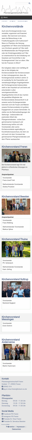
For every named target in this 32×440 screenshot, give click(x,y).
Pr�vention (10, 427)
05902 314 (8, 387)
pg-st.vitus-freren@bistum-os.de (15, 389)
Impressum (21, 427)
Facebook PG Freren (11, 414)
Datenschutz (16, 429)
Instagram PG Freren (11, 416)
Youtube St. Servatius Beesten (14, 421)
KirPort (7, 424)
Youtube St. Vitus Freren (12, 419)
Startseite (4, 21)
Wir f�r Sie (12, 21)
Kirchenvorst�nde (22, 21)
